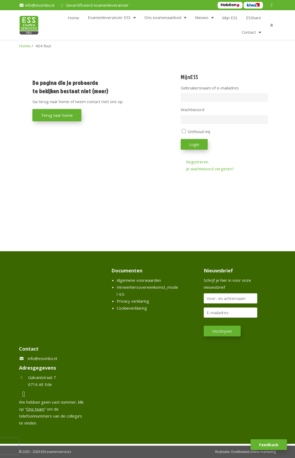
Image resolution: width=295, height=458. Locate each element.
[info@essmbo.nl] (36, 5)
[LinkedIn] (272, 5)
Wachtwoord (192, 109)
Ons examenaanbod (162, 17)
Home (73, 17)
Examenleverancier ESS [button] (109, 17)
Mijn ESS (229, 17)
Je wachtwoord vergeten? (210, 168)
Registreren (197, 161)
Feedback (268, 444)
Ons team (35, 409)
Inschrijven (222, 331)
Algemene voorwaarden (139, 280)
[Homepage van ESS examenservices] (31, 26)
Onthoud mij (199, 131)
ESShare (253, 17)
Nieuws (202, 17)
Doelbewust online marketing (253, 451)
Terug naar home (57, 115)
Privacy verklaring (133, 301)
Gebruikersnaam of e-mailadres (210, 88)
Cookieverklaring (132, 308)
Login (194, 144)
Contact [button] (249, 32)
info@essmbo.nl (42, 358)
